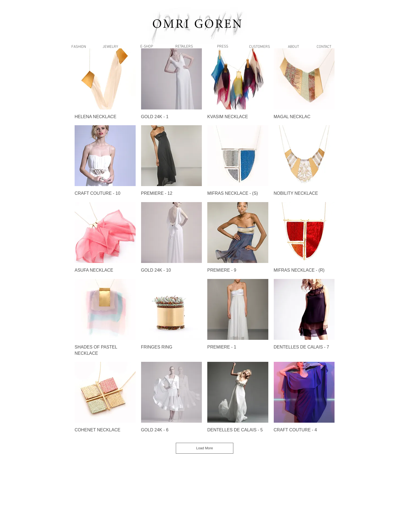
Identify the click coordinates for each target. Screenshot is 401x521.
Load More (204, 448)
